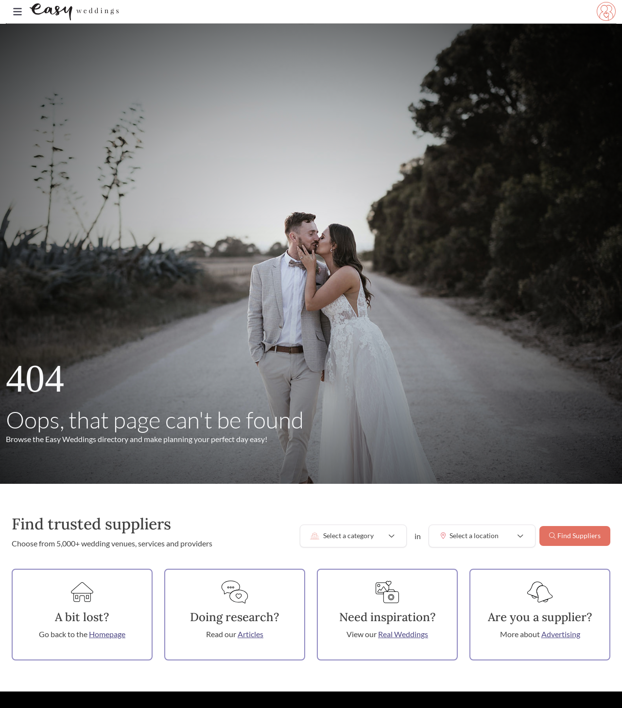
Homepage (107, 634)
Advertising (560, 634)
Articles (250, 634)
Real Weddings (403, 634)
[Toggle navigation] (17, 12)
